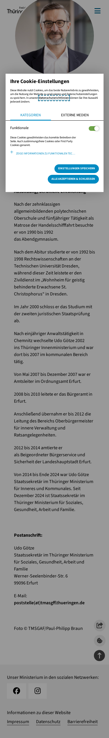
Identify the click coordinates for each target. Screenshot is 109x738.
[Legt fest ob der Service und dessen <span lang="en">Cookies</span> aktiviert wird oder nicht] (94, 128)
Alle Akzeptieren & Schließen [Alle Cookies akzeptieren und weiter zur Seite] (73, 179)
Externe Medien (75, 115)
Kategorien (30, 115)
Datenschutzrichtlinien (54, 98)
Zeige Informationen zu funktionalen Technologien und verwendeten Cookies (57, 154)
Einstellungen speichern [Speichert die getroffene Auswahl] (76, 168)
